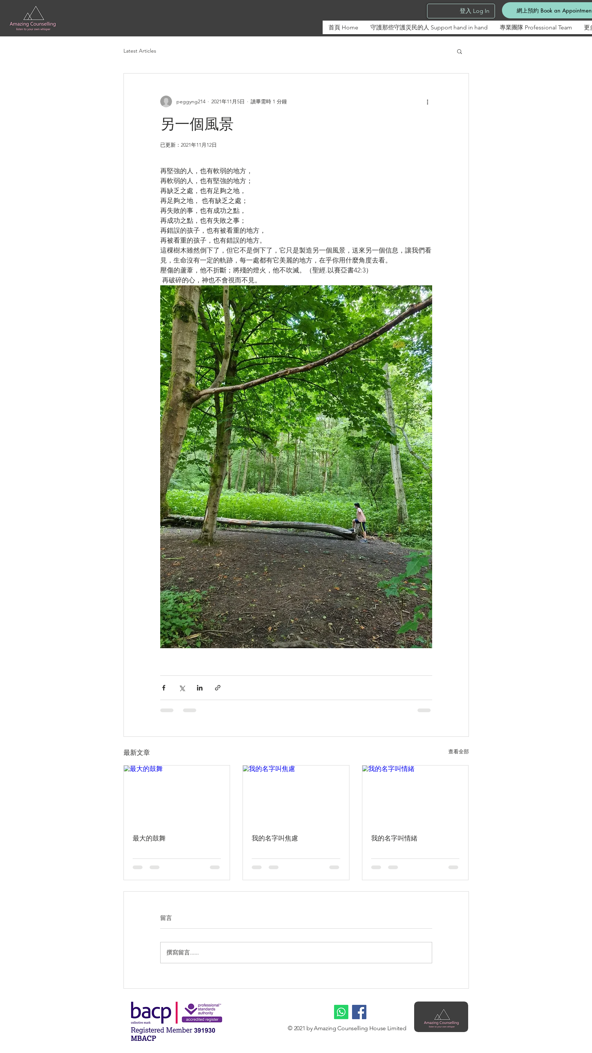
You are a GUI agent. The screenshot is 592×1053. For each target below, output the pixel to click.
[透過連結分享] (217, 687)
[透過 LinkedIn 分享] (199, 687)
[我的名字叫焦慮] (296, 795)
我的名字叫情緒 (394, 838)
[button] (459, 51)
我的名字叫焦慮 (275, 838)
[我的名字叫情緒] (415, 795)
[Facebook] (359, 1012)
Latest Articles (139, 50)
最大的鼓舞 (149, 838)
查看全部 (458, 751)
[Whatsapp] (341, 1012)
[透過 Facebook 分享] (163, 687)
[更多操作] (427, 101)
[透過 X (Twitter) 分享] (181, 687)
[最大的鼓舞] (177, 795)
